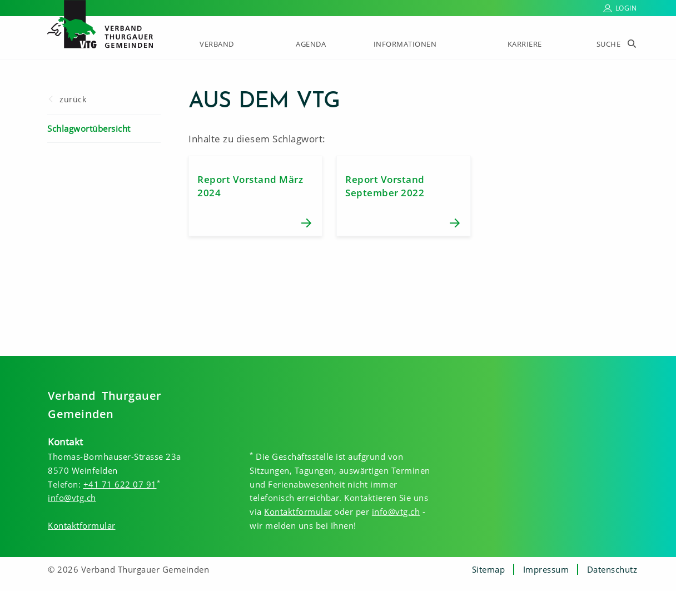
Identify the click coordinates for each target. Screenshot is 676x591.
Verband (217, 44)
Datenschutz (612, 569)
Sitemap (488, 569)
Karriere (525, 44)
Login (626, 8)
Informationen (405, 44)
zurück (72, 99)
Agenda (311, 44)
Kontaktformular (82, 525)
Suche (609, 44)
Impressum (546, 569)
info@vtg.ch (72, 497)
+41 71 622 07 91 (120, 484)
